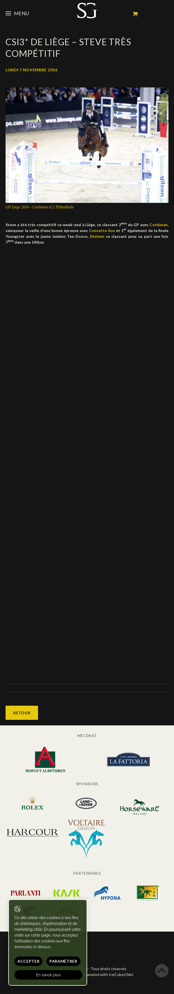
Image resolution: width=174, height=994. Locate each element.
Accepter (28, 961)
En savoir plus (48, 975)
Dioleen (98, 236)
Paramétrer (63, 961)
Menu (17, 13)
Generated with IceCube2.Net (106, 974)
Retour (21, 712)
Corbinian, (159, 224)
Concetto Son (102, 230)
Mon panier (135, 14)
